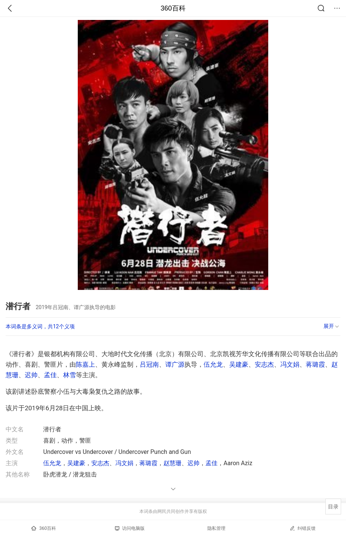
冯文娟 (289, 364)
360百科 (172, 8)
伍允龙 (213, 364)
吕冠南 (149, 364)
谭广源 (174, 364)
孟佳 (50, 375)
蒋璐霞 (315, 364)
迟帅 (31, 375)
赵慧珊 (172, 463)
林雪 (69, 375)
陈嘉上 (85, 364)
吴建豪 (238, 364)
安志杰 (264, 364)
